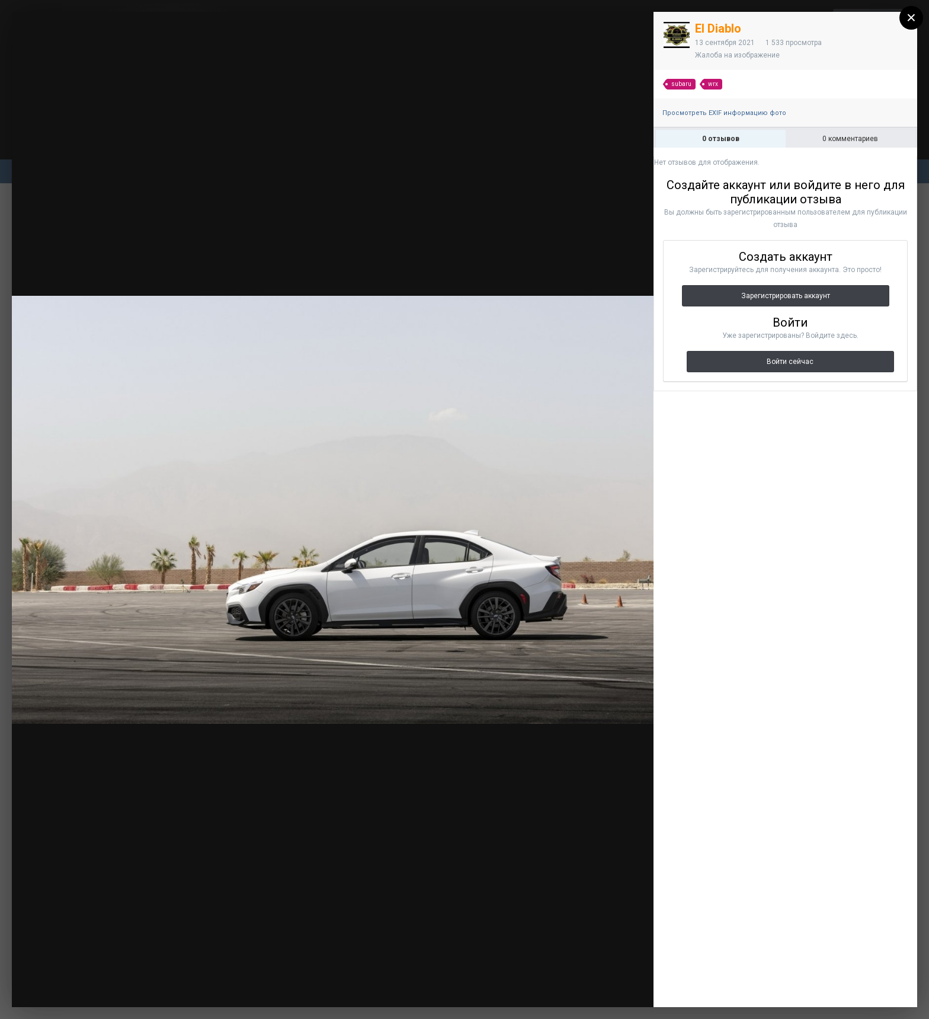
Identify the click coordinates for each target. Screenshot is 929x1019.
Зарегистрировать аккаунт (785, 296)
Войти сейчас (790, 361)
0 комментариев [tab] (850, 139)
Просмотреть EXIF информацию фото (724, 113)
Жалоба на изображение (737, 55)
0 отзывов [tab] (720, 139)
